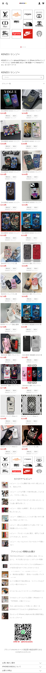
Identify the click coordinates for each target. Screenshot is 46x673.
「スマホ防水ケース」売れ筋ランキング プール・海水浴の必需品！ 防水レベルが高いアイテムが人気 (27, 574)
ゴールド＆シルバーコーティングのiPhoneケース (27, 591)
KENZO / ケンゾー (10, 118)
